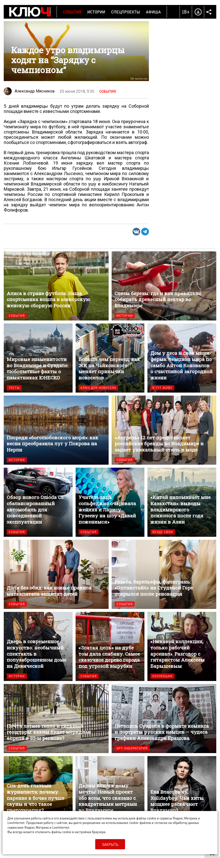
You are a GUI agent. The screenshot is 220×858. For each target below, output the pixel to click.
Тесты (14, 388)
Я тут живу (162, 388)
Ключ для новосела (98, 388)
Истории (96, 11)
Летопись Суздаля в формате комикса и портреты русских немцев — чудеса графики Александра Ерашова (164, 718)
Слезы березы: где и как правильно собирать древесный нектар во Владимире (164, 285)
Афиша (153, 11)
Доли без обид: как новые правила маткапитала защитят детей (56, 574)
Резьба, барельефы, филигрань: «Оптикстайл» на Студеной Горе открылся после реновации (164, 574)
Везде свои (162, 532)
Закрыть (110, 844)
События (72, 11)
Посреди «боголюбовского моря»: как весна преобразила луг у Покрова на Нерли (56, 430)
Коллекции (162, 676)
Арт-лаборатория (132, 748)
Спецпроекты (125, 11)
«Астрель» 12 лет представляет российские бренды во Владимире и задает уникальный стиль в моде (164, 430)
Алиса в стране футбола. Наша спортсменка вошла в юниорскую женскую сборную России (56, 285)
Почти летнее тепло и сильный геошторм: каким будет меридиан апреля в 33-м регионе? (56, 718)
